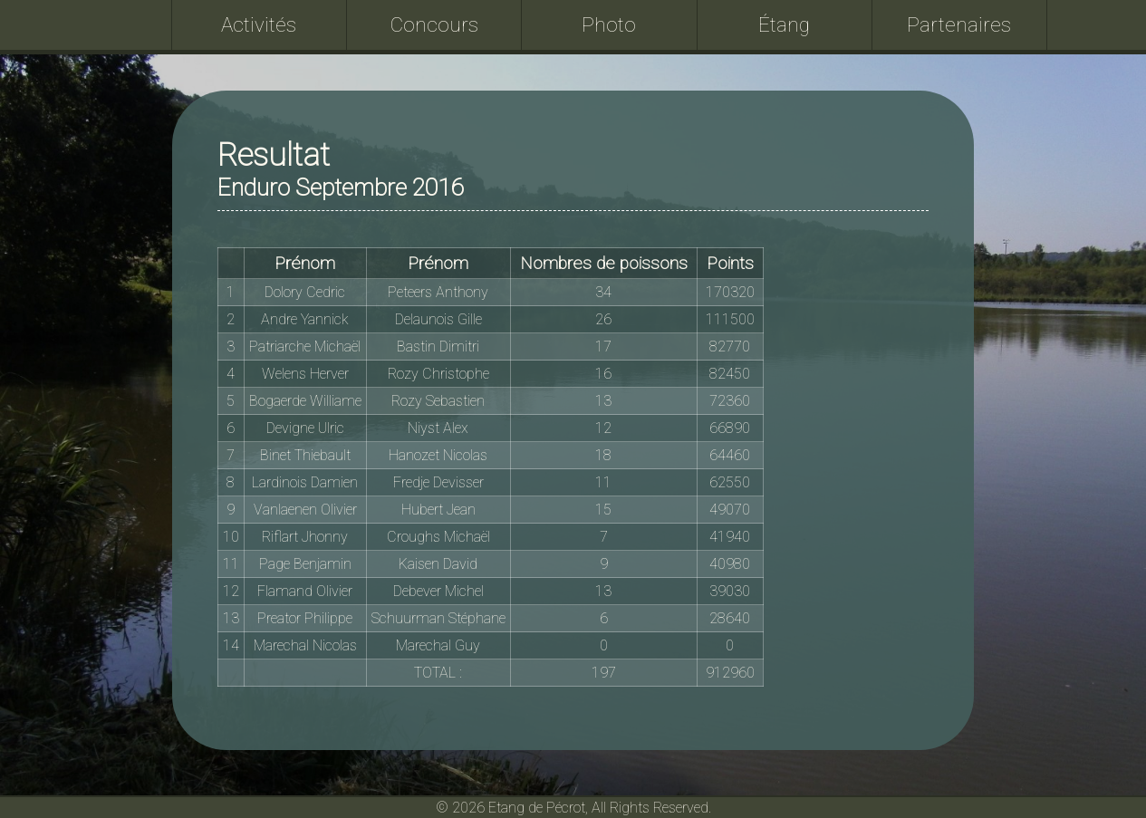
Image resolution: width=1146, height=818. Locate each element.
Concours (434, 24)
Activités (258, 24)
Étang (784, 24)
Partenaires (959, 24)
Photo (609, 24)
